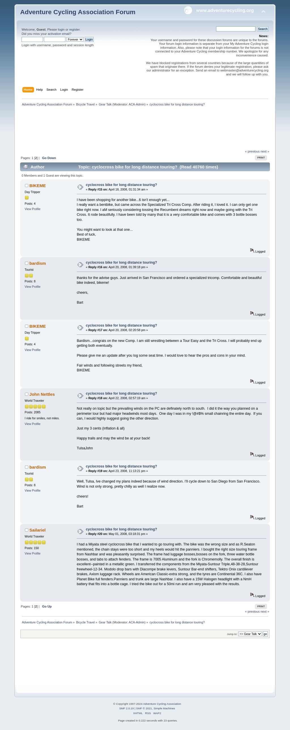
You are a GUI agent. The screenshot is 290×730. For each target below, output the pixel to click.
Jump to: (232, 634)
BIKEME (37, 185)
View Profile (32, 209)
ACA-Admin (137, 104)
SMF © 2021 (144, 708)
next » (265, 151)
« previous (252, 151)
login (61, 29)
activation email (58, 33)
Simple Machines (164, 708)
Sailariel (37, 530)
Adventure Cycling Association (162, 703)
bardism (37, 263)
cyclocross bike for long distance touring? (121, 185)
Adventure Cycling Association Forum (77, 12)
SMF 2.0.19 (126, 708)
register (74, 29)
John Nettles (42, 394)
